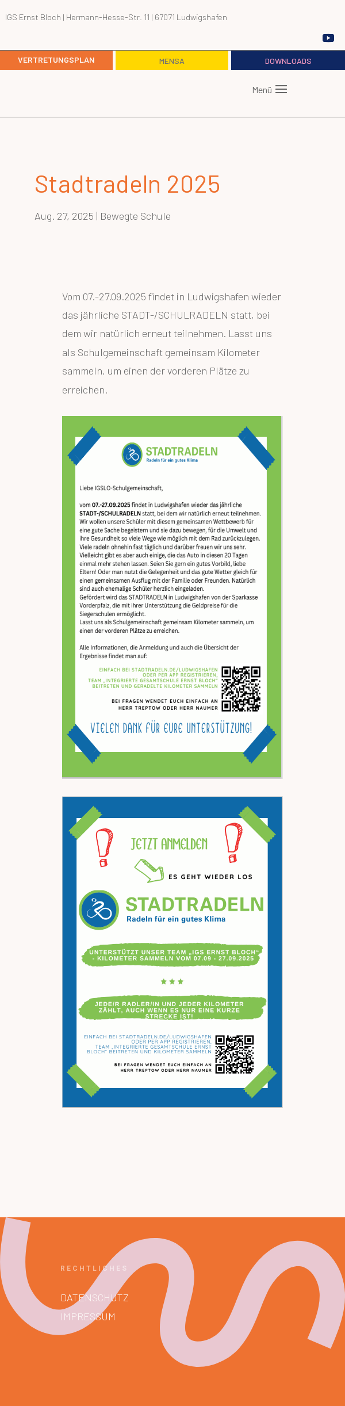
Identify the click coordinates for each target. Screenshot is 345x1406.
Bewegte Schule (135, 215)
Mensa (172, 61)
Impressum (88, 1316)
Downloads (288, 61)
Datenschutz (94, 1297)
